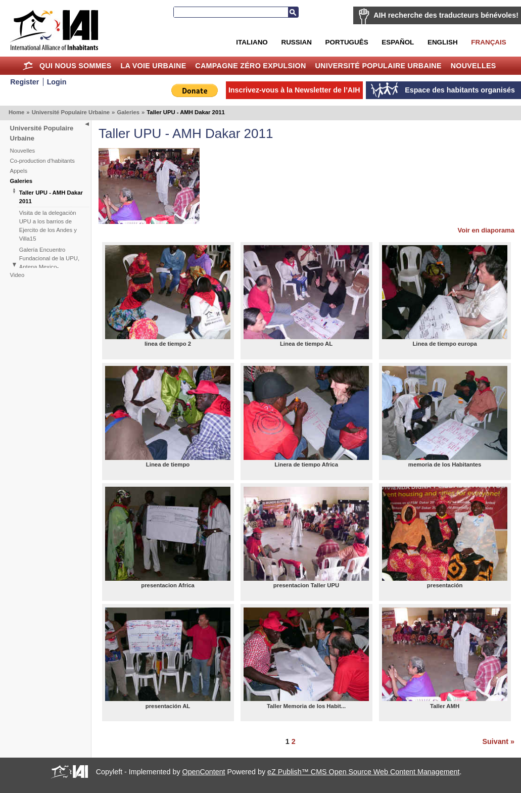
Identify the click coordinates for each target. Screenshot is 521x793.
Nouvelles (473, 66)
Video (17, 275)
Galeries (128, 112)
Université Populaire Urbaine (378, 66)
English (443, 42)
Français (488, 42)
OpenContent (203, 772)
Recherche (293, 12)
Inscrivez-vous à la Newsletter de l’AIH (294, 90)
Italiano (251, 42)
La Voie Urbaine (153, 66)
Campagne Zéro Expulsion (250, 66)
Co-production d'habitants (42, 161)
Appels (19, 171)
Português (346, 42)
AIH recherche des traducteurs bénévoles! (445, 15)
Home (27, 66)
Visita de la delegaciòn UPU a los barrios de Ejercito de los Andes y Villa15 (48, 226)
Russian (296, 42)
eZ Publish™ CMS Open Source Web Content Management (363, 772)
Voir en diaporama (486, 230)
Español (398, 42)
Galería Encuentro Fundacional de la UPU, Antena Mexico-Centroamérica (49, 262)
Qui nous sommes (75, 66)
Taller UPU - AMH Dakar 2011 (51, 197)
